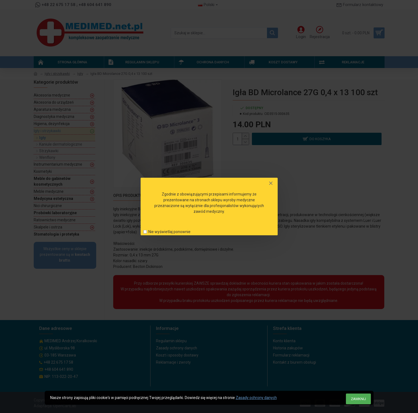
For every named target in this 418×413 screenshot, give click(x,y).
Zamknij (358, 399)
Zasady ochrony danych (256, 397)
